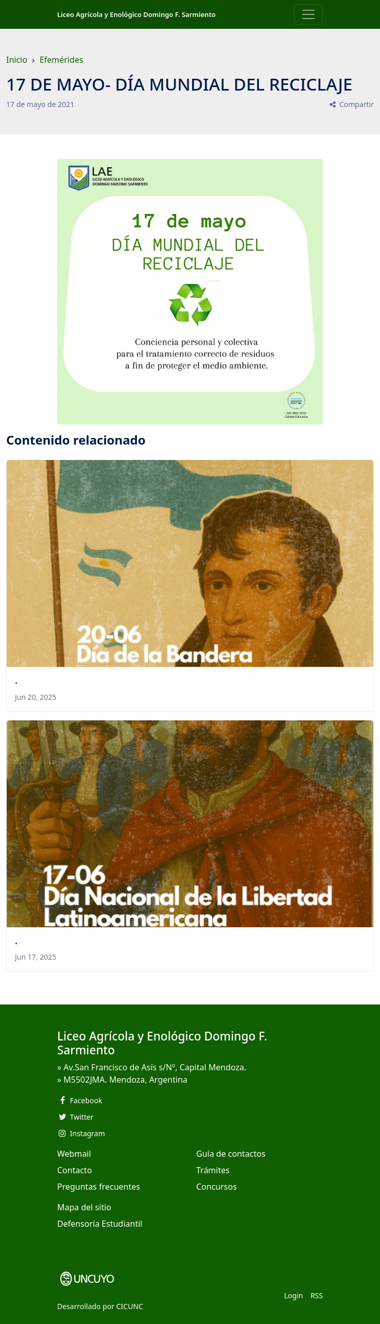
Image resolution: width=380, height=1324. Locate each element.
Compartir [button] (351, 104)
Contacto (74, 1170)
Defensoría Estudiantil (99, 1223)
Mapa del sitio (84, 1207)
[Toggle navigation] (308, 14)
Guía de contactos (231, 1153)
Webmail (74, 1153)
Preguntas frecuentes (98, 1186)
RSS (316, 1295)
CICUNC (129, 1306)
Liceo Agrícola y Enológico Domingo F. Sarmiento (136, 14)
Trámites (213, 1170)
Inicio (16, 59)
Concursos (216, 1186)
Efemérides (61, 59)
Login (293, 1295)
